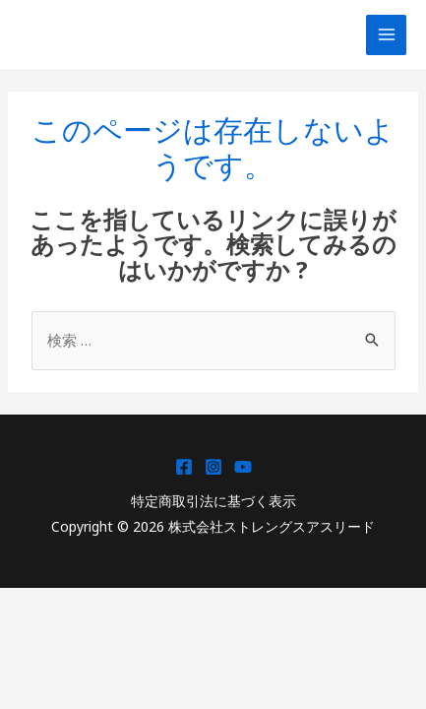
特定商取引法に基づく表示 (213, 500)
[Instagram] (213, 467)
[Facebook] (184, 467)
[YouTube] (243, 467)
